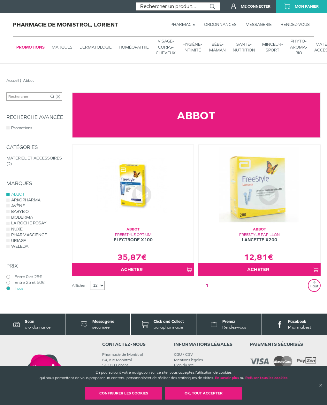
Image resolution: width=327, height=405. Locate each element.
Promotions (30, 47)
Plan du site (184, 365)
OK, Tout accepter (204, 393)
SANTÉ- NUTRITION (244, 47)
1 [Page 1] (207, 285)
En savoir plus (227, 378)
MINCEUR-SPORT (272, 47)
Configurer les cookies (123, 393)
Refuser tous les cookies (266, 378)
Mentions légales (188, 360)
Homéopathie (134, 47)
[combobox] (170, 6)
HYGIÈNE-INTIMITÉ (192, 47)
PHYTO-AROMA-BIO (298, 47)
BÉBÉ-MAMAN (217, 47)
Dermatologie (96, 47)
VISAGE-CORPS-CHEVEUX (166, 47)
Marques (62, 47)
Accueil (12, 80)
